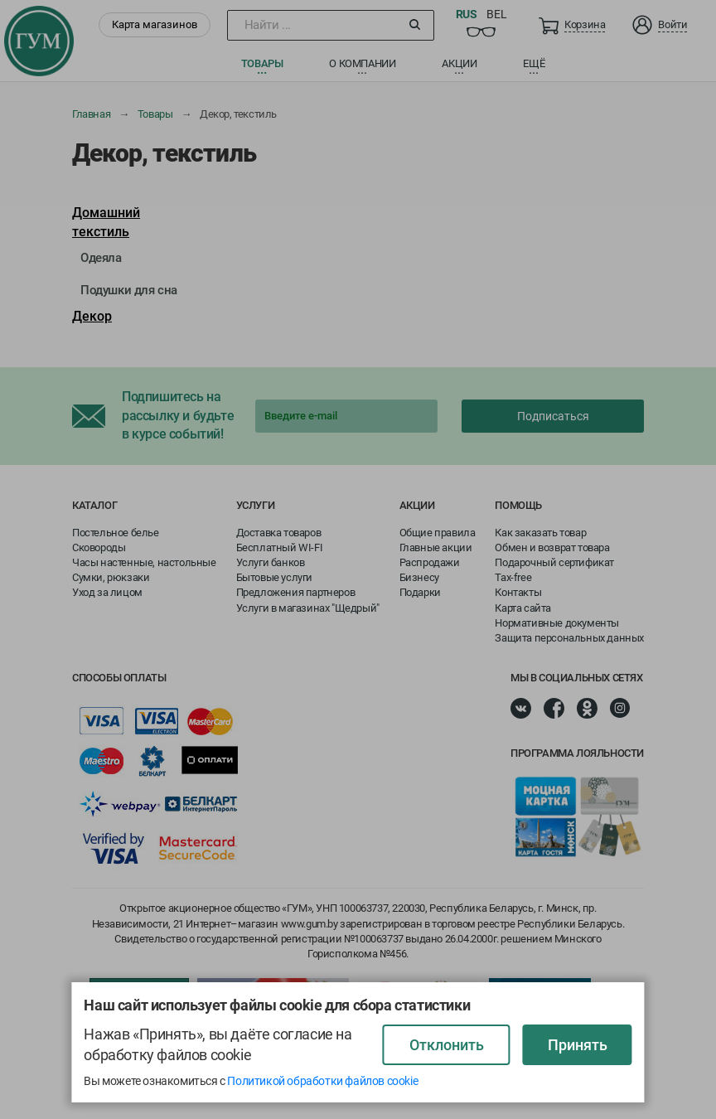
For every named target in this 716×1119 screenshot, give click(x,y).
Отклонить (446, 1045)
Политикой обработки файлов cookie (322, 1081)
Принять (577, 1045)
